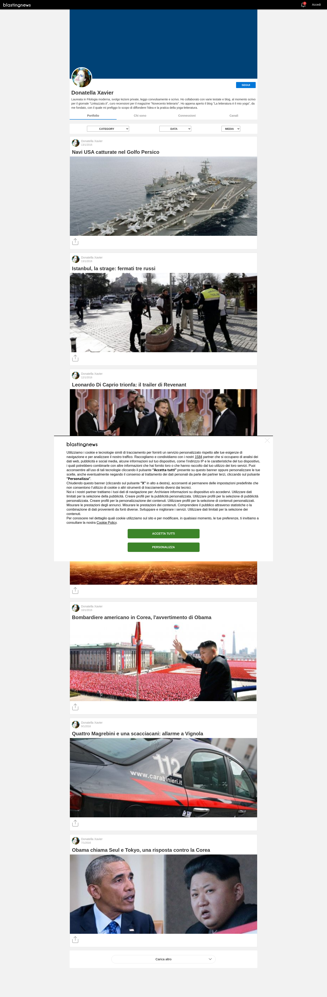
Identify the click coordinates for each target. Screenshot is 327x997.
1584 (198, 457)
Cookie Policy (107, 522)
